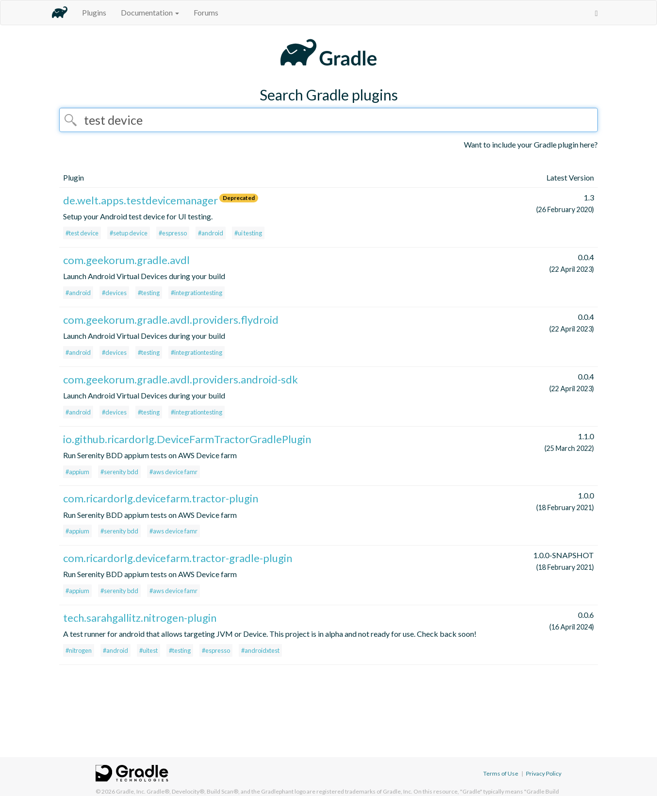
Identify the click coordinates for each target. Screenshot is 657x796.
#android (210, 233)
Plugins (94, 12)
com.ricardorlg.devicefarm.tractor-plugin (160, 498)
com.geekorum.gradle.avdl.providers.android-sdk (180, 379)
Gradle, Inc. (131, 791)
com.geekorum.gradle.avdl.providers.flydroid (171, 319)
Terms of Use (500, 773)
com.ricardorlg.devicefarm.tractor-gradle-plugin (177, 557)
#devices (114, 293)
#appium (77, 472)
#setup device (129, 233)
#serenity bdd (119, 472)
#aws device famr (173, 472)
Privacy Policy (543, 773)
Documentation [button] (150, 12)
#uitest (148, 650)
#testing (149, 293)
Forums (206, 12)
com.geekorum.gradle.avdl (126, 259)
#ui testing (248, 233)
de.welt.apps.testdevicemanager (140, 200)
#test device (82, 233)
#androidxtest (260, 650)
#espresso (173, 233)
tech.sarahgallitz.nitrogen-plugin (139, 617)
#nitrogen (79, 650)
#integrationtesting (196, 293)
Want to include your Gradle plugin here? (531, 144)
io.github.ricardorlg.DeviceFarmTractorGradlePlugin (187, 439)
